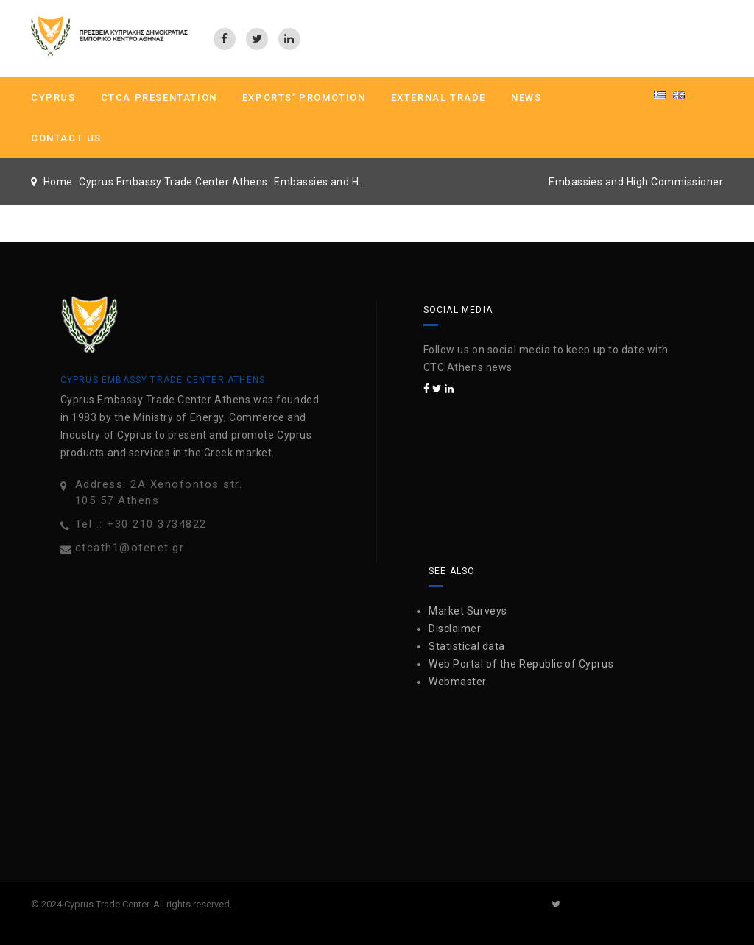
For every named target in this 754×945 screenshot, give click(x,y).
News (526, 97)
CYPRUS (53, 97)
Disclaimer (455, 628)
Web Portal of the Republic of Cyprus (521, 664)
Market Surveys (468, 611)
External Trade (438, 97)
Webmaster (458, 681)
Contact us (66, 138)
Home (58, 182)
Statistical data (467, 646)
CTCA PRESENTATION (159, 97)
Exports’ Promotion (304, 97)
